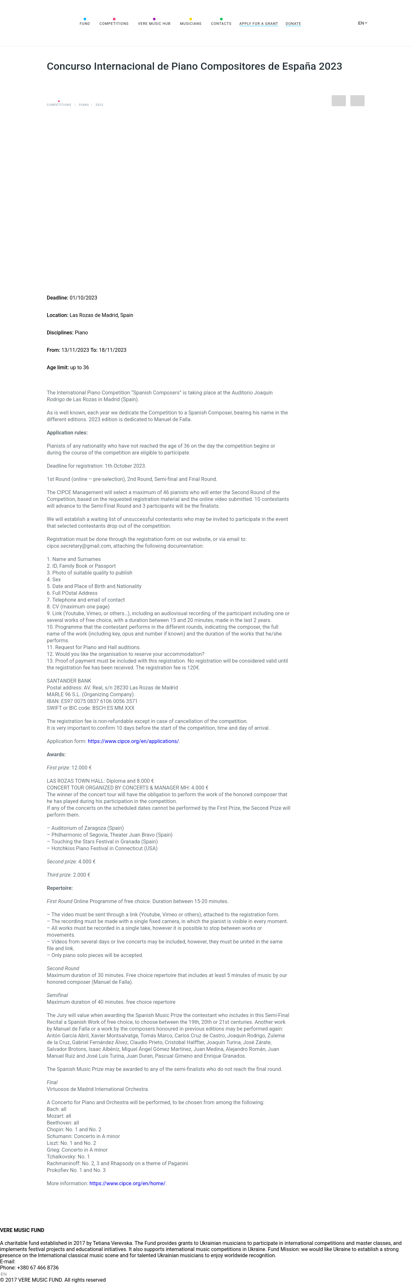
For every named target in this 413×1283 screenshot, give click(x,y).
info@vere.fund (34, 1261)
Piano (84, 105)
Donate (293, 24)
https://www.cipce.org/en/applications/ (133, 741)
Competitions (114, 24)
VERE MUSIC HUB (154, 24)
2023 (99, 105)
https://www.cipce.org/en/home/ (127, 1183)
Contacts (221, 24)
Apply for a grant (258, 24)
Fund (85, 24)
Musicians (191, 24)
